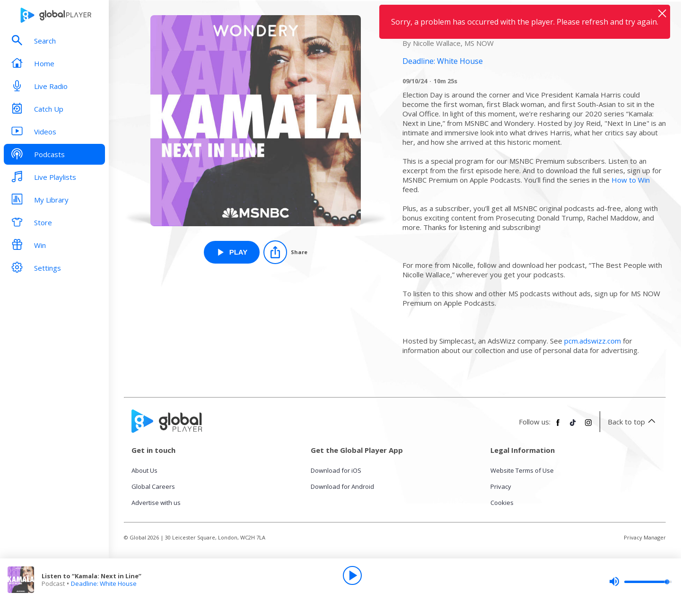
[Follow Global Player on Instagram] (588, 426)
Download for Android (342, 486)
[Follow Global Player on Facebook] (558, 426)
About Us (144, 470)
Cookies (502, 502)
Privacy (500, 486)
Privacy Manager (645, 537)
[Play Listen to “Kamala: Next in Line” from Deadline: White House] (232, 252)
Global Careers (153, 486)
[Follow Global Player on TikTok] (573, 426)
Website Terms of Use (522, 470)
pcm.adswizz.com (592, 340)
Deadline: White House (104, 583)
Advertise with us (156, 502)
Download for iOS (336, 470)
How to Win (630, 180)
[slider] (640, 581)
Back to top (633, 421)
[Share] (285, 252)
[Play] (352, 575)
